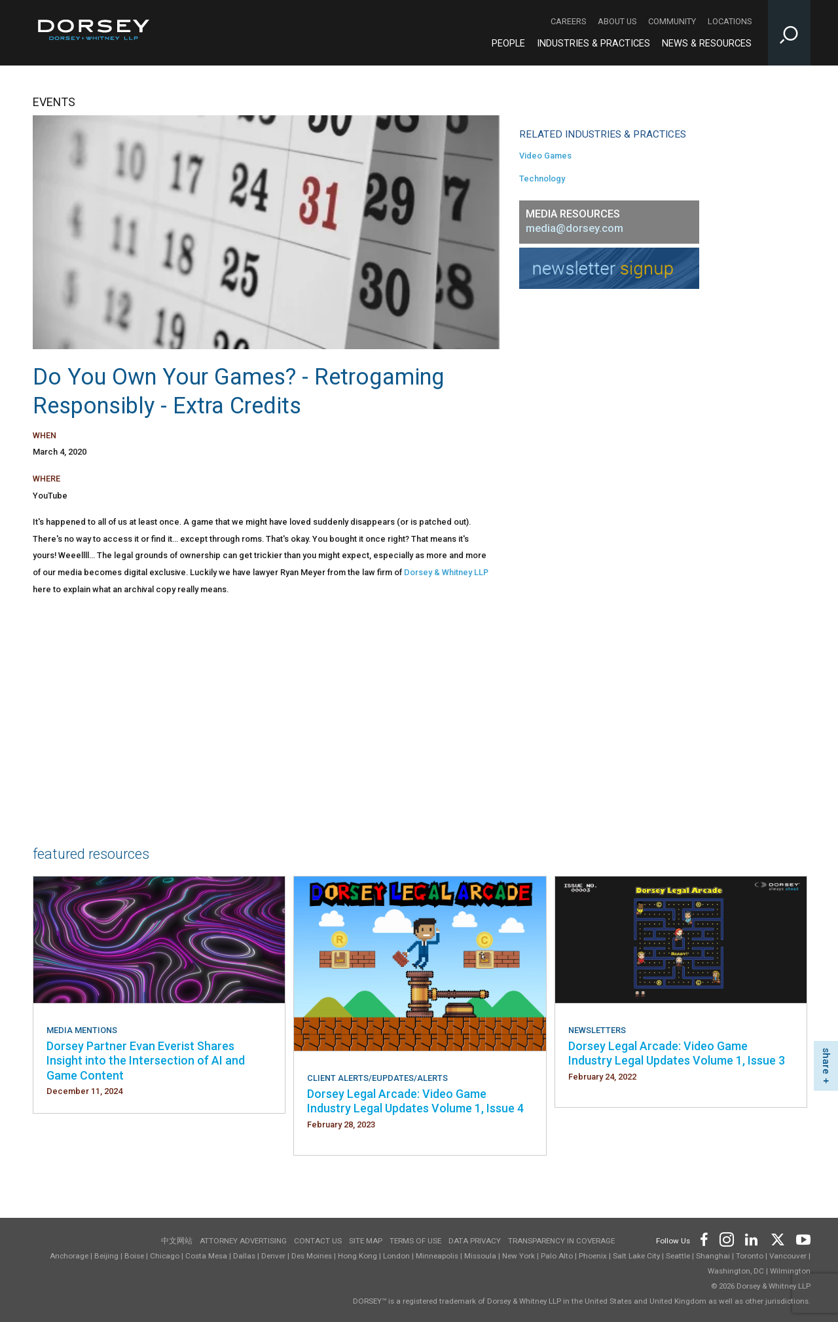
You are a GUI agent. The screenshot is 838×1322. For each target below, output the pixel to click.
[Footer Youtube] (801, 1238)
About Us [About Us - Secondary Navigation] (617, 21)
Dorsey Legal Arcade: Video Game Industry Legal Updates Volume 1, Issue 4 (415, 1101)
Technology (542, 178)
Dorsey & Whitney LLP (446, 572)
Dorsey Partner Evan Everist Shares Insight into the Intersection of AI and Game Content (145, 1060)
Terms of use (415, 1240)
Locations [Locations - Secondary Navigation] (730, 21)
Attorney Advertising (243, 1240)
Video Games (545, 156)
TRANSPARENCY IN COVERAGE (561, 1240)
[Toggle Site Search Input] (789, 33)
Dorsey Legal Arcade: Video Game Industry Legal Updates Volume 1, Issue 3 (676, 1053)
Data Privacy (474, 1240)
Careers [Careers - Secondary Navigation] (568, 21)
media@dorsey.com (574, 228)
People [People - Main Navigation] (508, 43)
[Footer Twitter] (777, 1238)
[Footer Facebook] (703, 1238)
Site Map (365, 1240)
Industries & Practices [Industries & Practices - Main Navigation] (593, 43)
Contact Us (318, 1240)
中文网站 (176, 1240)
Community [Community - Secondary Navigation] (672, 21)
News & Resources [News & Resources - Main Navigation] (707, 43)
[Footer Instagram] (726, 1238)
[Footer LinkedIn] (751, 1238)
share (826, 1061)
